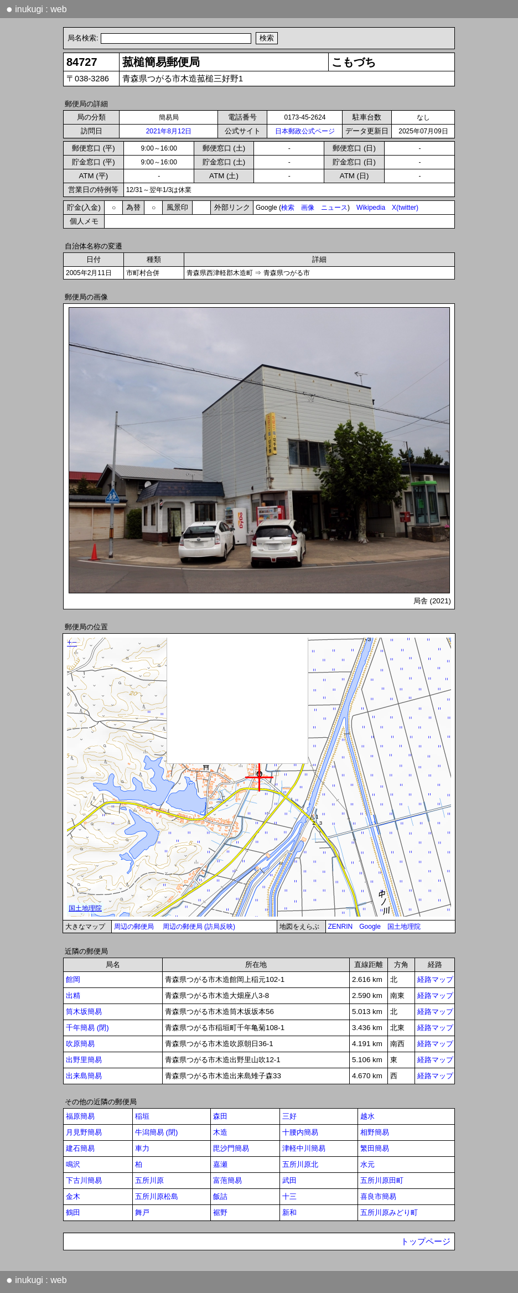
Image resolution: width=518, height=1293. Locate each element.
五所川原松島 (156, 1196)
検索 (287, 207)
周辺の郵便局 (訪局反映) (199, 926)
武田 (289, 1180)
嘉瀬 (220, 1164)
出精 (73, 995)
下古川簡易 (84, 1180)
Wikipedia (370, 207)
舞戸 (142, 1212)
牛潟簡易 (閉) (156, 1132)
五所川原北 (300, 1164)
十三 (289, 1196)
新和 (289, 1212)
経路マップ (435, 979)
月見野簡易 (84, 1132)
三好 (289, 1116)
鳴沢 (73, 1164)
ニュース (334, 207)
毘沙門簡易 (231, 1148)
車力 (142, 1148)
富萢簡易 (227, 1180)
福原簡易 (80, 1116)
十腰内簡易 (300, 1132)
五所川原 (149, 1180)
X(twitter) (405, 207)
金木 (73, 1196)
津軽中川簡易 (303, 1148)
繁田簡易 (374, 1148)
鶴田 (73, 1212)
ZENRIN (340, 926)
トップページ (425, 1241)
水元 (367, 1164)
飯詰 (220, 1196)
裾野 (220, 1212)
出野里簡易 (84, 1060)
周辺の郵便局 (134, 926)
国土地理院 (404, 926)
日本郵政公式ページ (305, 131)
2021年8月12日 (169, 131)
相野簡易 (374, 1132)
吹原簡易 (80, 1043)
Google (370, 926)
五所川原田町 (381, 1180)
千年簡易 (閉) (87, 1027)
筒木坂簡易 (84, 1011)
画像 (307, 207)
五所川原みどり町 (389, 1212)
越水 (367, 1116)
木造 (220, 1132)
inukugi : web (36, 9)
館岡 (73, 979)
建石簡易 (80, 1148)
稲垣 (142, 1116)
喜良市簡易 (378, 1196)
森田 (220, 1116)
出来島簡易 (84, 1076)
